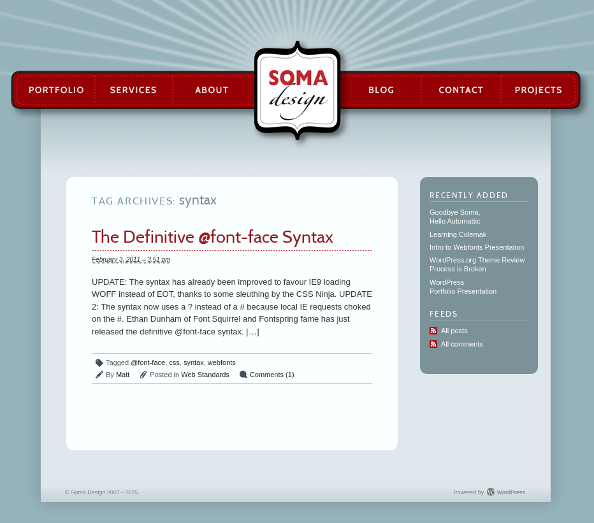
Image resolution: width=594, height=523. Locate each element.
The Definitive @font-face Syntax (212, 236)
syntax (194, 362)
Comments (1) (272, 374)
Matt (122, 374)
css (174, 362)
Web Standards (205, 374)
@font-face (148, 362)
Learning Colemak (458, 234)
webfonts (222, 362)
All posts (454, 330)
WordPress (511, 492)
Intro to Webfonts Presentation (477, 247)
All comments (462, 344)
